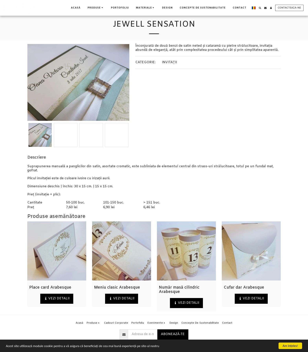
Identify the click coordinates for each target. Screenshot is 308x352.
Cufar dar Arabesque (244, 287)
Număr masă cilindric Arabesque (179, 289)
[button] (145, 7)
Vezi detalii (57, 298)
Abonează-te (173, 334)
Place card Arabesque (50, 287)
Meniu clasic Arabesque (117, 287)
